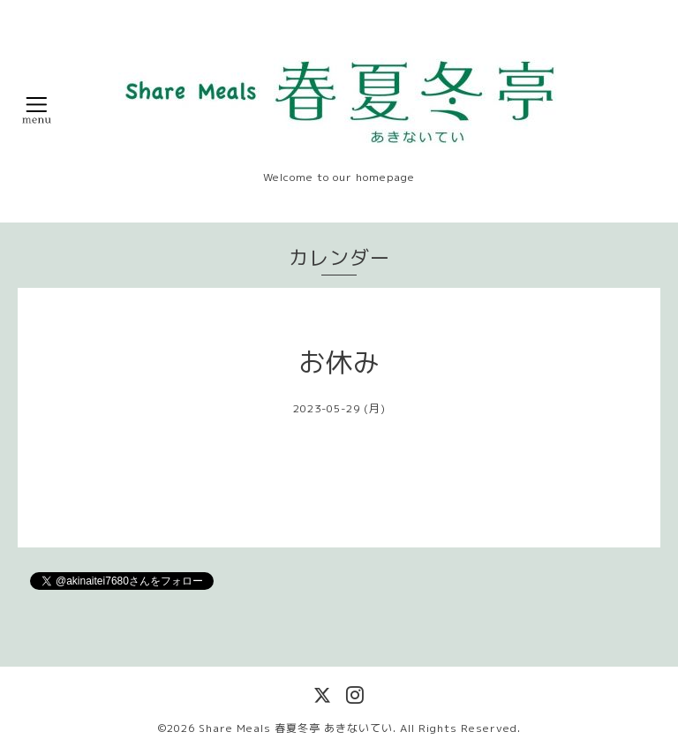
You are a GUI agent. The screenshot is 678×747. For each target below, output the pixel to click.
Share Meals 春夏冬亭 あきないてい (296, 728)
